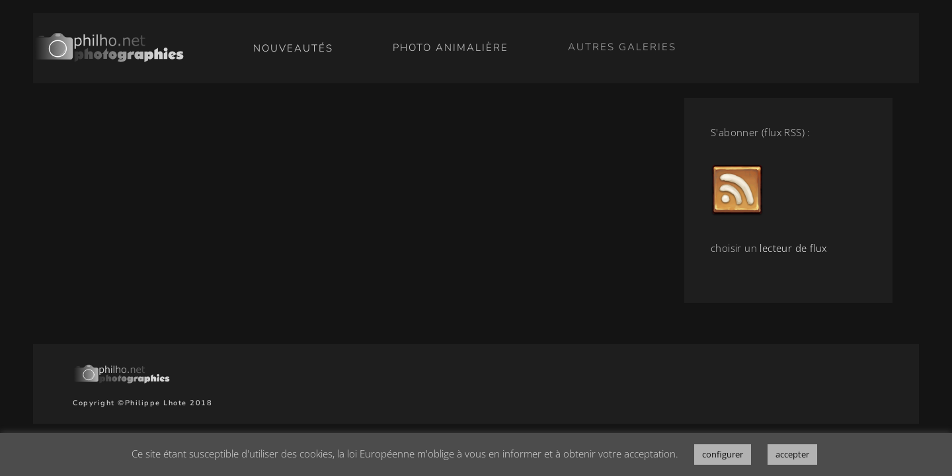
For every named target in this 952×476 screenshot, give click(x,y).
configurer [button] (722, 454)
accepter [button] (792, 454)
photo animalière (450, 47)
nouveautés (293, 48)
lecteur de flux (793, 248)
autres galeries (622, 45)
